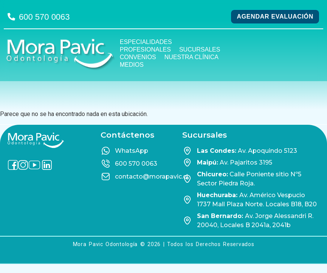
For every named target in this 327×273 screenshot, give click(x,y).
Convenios (138, 57)
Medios (132, 64)
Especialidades (146, 42)
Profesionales (145, 49)
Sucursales (199, 49)
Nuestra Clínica (191, 57)
